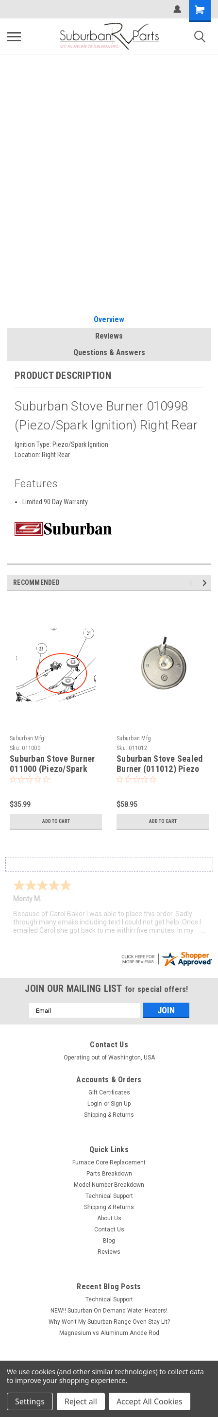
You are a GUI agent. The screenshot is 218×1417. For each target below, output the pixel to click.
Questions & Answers (109, 352)
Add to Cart (56, 821)
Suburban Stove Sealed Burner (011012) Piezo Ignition (159, 768)
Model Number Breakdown (109, 1184)
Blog (109, 1240)
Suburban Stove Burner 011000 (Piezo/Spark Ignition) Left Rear (52, 768)
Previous (192, 583)
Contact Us (109, 1229)
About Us (109, 1218)
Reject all (81, 1401)
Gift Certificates (109, 1092)
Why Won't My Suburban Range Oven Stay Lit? (109, 1321)
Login (94, 1103)
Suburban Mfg (27, 738)
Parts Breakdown (109, 1173)
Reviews (109, 336)
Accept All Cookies (150, 1401)
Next (206, 583)
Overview (109, 319)
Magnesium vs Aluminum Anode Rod (109, 1333)
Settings (30, 1401)
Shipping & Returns (109, 1114)
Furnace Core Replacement (109, 1162)
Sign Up (121, 1103)
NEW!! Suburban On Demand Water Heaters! (109, 1310)
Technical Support (109, 1196)
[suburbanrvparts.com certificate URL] (166, 958)
